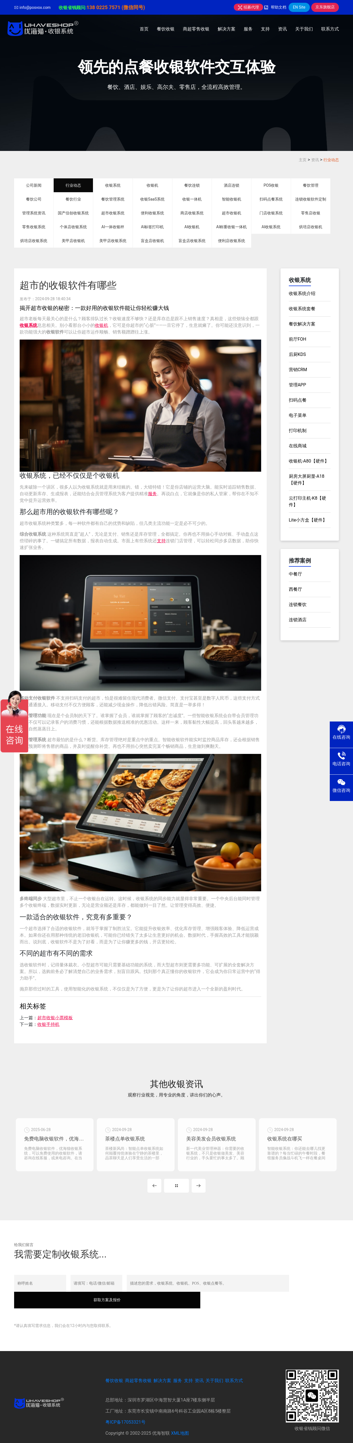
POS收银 (271, 185)
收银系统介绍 (302, 293)
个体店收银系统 (73, 227)
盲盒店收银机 (152, 240)
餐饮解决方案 (302, 324)
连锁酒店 (298, 619)
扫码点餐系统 (271, 199)
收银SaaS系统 (152, 199)
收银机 (152, 185)
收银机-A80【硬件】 (309, 461)
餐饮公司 (33, 199)
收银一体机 (192, 199)
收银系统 (113, 185)
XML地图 (180, 1421)
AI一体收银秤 (113, 227)
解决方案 (226, 29)
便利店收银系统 (231, 240)
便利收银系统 (152, 213)
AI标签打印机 (152, 227)
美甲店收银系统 (112, 240)
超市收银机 (231, 213)
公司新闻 (33, 185)
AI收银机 (192, 227)
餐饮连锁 (192, 185)
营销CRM (298, 369)
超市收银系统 (112, 213)
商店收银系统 (192, 213)
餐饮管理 (310, 185)
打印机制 (298, 430)
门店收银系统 (271, 213)
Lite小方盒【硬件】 (308, 520)
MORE (176, 1190)
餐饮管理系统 (112, 199)
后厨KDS (297, 354)
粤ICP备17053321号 (125, 1410)
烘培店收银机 (310, 227)
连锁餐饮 (298, 604)
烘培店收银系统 (33, 240)
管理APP (297, 384)
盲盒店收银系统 (192, 240)
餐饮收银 (166, 29)
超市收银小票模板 (55, 1017)
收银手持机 (48, 1024)
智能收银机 (231, 199)
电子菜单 (298, 415)
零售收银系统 (33, 227)
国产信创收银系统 (73, 213)
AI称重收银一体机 (231, 227)
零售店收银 (310, 213)
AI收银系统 (271, 227)
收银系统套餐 (302, 308)
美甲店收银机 (73, 240)
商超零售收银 (196, 29)
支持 (265, 29)
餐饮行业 (73, 199)
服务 (248, 29)
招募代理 (248, 7)
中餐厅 (295, 574)
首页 (144, 29)
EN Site (299, 7)
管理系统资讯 (33, 213)
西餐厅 (295, 589)
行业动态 (331, 160)
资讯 (282, 29)
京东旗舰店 (325, 7)
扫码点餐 (298, 400)
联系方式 (330, 29)
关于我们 (304, 29)
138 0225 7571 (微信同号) (115, 7)
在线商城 (298, 445)
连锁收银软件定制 (310, 199)
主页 (303, 160)
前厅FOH (297, 339)
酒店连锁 (231, 185)
